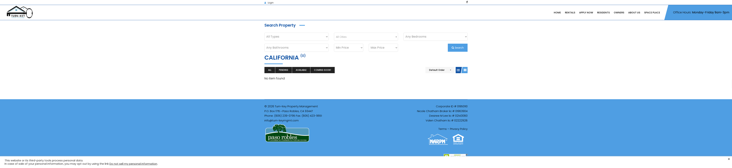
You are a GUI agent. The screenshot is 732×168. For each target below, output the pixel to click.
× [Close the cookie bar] (729, 159)
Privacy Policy (459, 129)
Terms (442, 129)
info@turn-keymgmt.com (281, 120)
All (269, 70)
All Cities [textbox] (341, 37)
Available (301, 70)
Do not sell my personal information (133, 164)
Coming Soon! (322, 70)
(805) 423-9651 (312, 116)
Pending (283, 70)
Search (458, 48)
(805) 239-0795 (284, 116)
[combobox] (366, 37)
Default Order (437, 70)
